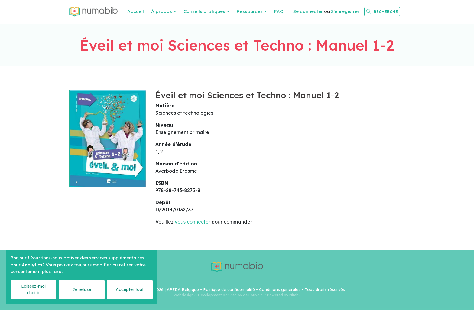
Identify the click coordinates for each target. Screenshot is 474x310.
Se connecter (308, 11)
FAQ (279, 11)
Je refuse (81, 289)
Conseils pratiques (204, 11)
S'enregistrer (345, 11)
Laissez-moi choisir (33, 289)
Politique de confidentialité (229, 289)
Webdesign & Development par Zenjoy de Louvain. (219, 295)
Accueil (135, 11)
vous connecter (192, 222)
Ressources (250, 11)
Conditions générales (279, 289)
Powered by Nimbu (284, 295)
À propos (161, 11)
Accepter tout (130, 289)
